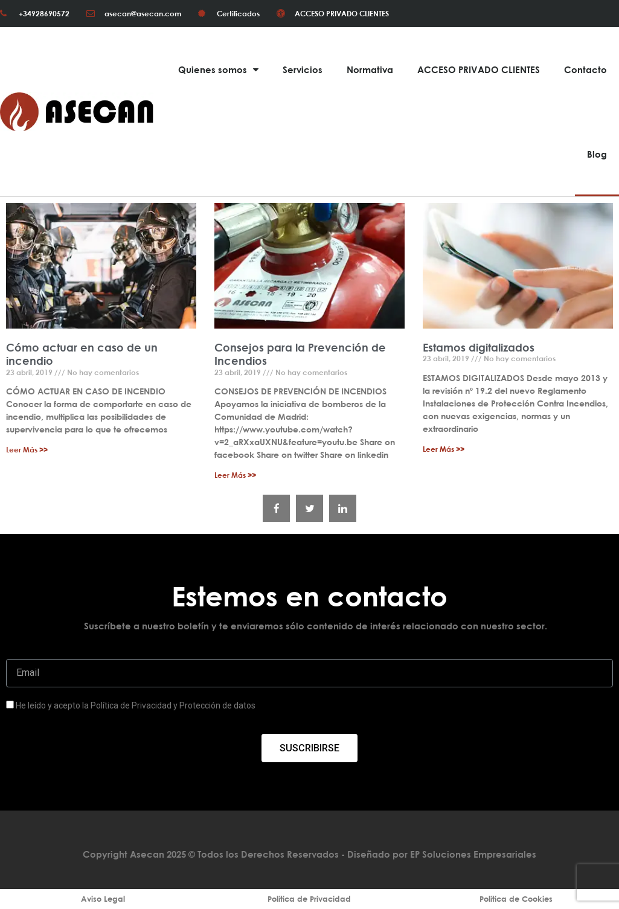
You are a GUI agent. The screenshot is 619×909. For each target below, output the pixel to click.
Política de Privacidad (309, 899)
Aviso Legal (103, 899)
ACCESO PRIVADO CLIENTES (478, 69)
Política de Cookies (516, 899)
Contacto (585, 69)
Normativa (370, 69)
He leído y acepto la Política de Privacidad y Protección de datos (135, 705)
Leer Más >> (27, 449)
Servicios (302, 69)
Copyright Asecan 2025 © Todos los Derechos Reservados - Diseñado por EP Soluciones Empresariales (309, 854)
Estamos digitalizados (478, 347)
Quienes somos (218, 69)
